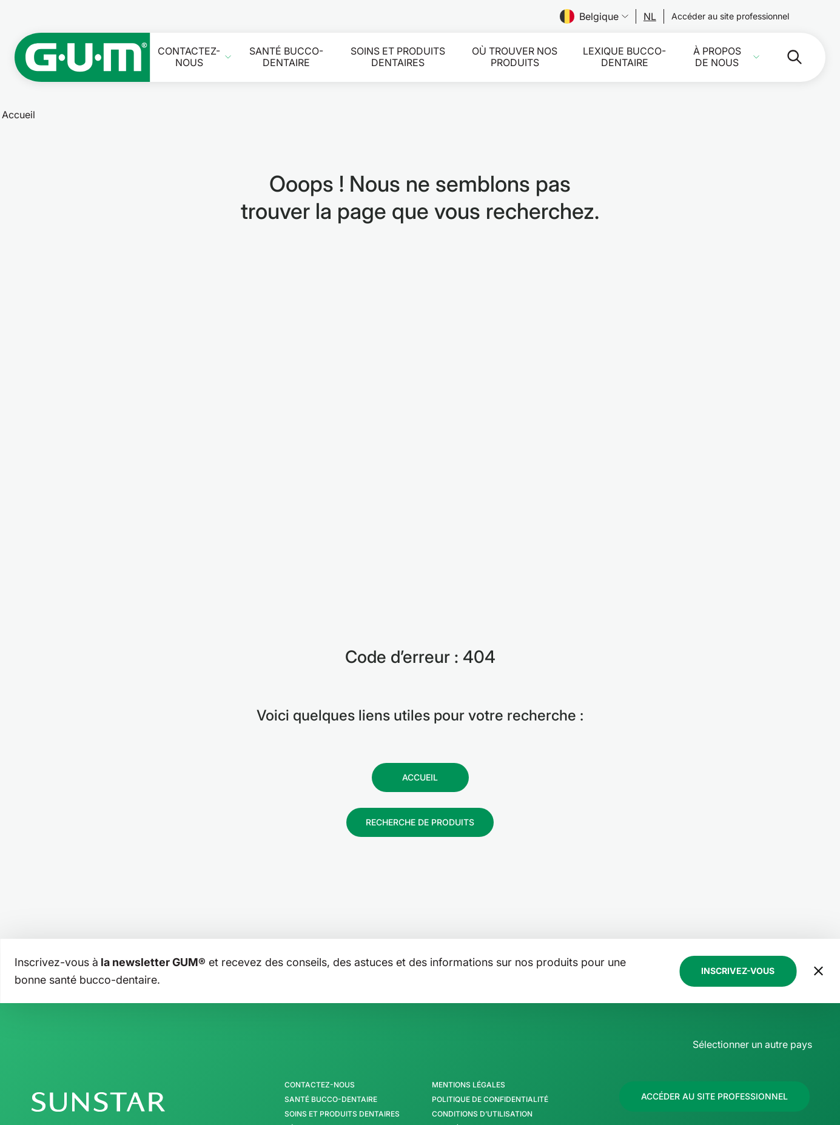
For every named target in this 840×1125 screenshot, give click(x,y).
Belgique (594, 16)
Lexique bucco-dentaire (624, 57)
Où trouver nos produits (514, 57)
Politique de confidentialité (490, 979)
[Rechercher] (785, 57)
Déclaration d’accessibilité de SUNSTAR (513, 1023)
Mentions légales (468, 965)
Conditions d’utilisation (482, 994)
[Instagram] (734, 1018)
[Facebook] (702, 1018)
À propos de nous (717, 57)
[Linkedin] (765, 1018)
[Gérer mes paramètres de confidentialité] (797, 1057)
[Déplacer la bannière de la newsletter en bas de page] (818, 851)
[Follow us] (649, 16)
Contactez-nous (189, 57)
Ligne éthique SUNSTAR (477, 1008)
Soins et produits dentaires (398, 57)
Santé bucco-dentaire (286, 57)
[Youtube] (797, 1018)
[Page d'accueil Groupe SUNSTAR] (135, 981)
